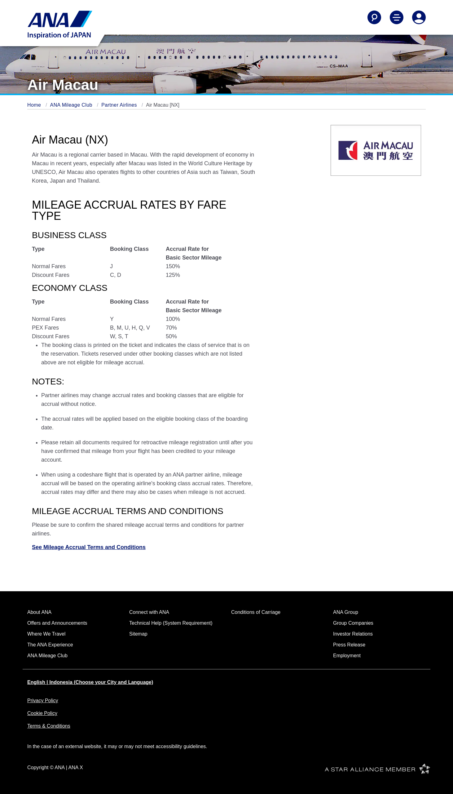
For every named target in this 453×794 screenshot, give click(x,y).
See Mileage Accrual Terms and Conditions (89, 547)
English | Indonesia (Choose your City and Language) (90, 682)
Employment (347, 655)
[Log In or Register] (419, 17)
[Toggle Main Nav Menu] (396, 17)
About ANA (39, 612)
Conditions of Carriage (255, 612)
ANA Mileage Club (72, 105)
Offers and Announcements (57, 623)
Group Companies (353, 623)
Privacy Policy (42, 700)
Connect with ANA (149, 612)
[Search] (374, 17)
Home (34, 105)
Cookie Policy (42, 713)
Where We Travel (46, 634)
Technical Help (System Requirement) (171, 623)
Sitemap (138, 634)
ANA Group (345, 612)
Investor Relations (353, 634)
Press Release (349, 644)
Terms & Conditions (48, 726)
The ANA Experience (50, 644)
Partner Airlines (120, 105)
